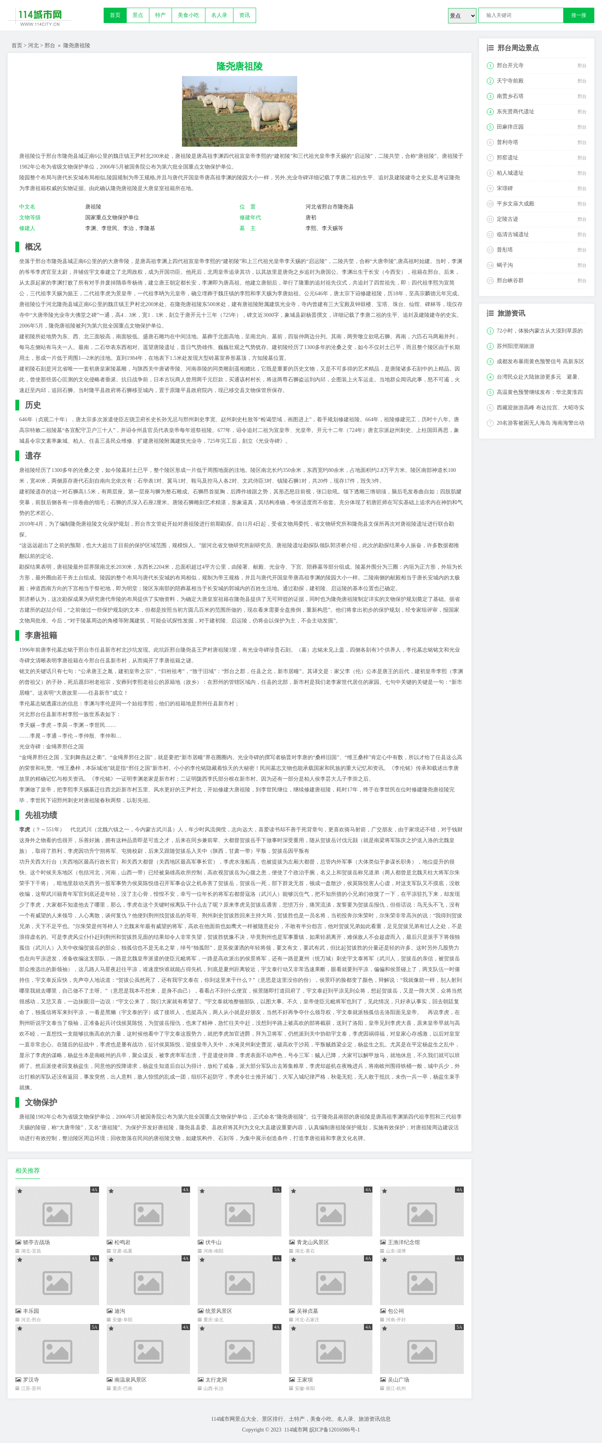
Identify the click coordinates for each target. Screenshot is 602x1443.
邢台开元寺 (510, 65)
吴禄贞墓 (303, 1311)
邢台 (50, 45)
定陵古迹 (507, 219)
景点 (137, 15)
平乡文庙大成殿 (515, 204)
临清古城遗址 (513, 234)
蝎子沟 (505, 265)
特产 (160, 15)
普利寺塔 (507, 142)
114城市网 (296, 1430)
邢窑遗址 (507, 158)
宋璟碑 (505, 188)
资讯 (244, 15)
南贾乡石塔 (510, 96)
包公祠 (392, 1311)
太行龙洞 (212, 1380)
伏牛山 (210, 1242)
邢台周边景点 (518, 48)
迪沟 (116, 1311)
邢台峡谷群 (510, 280)
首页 (115, 15)
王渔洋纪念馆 (400, 1242)
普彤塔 (505, 250)
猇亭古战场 (32, 1242)
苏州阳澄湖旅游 (515, 346)
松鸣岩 (119, 1242)
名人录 (219, 15)
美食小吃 (188, 15)
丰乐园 (27, 1311)
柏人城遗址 (510, 173)
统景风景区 (215, 1311)
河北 (33, 45)
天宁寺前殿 (510, 81)
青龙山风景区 (309, 1242)
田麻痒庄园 (510, 127)
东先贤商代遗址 (515, 111)
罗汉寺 (27, 1380)
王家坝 (301, 1380)
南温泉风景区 (127, 1380)
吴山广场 (394, 1380)
